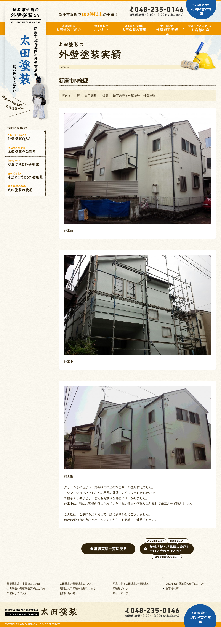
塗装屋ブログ (120, 588)
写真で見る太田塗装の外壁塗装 (131, 583)
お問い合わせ (67, 593)
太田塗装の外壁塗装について (76, 583)
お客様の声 (172, 588)
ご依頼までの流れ (17, 593)
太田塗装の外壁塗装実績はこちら (26, 588)
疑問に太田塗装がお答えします (78, 588)
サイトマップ (120, 593)
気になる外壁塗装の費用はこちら (185, 583)
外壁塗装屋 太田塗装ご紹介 (23, 583)
